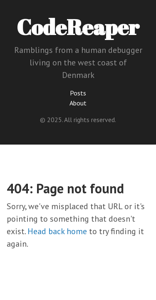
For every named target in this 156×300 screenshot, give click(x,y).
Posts (78, 93)
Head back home (57, 231)
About (78, 103)
